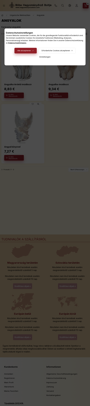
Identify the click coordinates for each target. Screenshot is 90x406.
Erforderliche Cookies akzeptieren (56, 51)
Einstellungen (44, 57)
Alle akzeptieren (24, 51)
